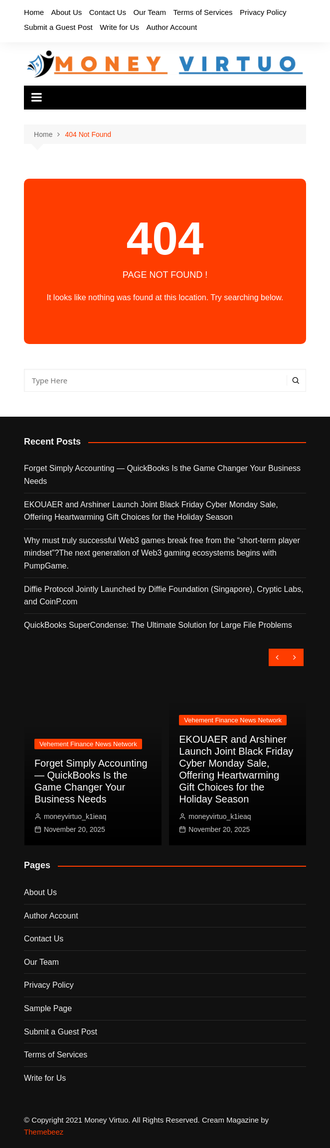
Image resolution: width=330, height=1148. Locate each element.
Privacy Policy (263, 12)
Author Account (171, 27)
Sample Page (48, 1008)
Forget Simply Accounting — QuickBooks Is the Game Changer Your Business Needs (162, 474)
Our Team (149, 12)
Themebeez (43, 1132)
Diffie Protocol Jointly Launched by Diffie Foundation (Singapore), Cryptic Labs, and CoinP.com (164, 595)
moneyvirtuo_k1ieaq (75, 816)
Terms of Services (202, 12)
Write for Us (119, 27)
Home (34, 12)
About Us (66, 12)
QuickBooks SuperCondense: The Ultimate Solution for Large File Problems (158, 625)
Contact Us (107, 12)
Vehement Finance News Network (88, 744)
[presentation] (277, 657)
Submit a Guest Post (58, 27)
